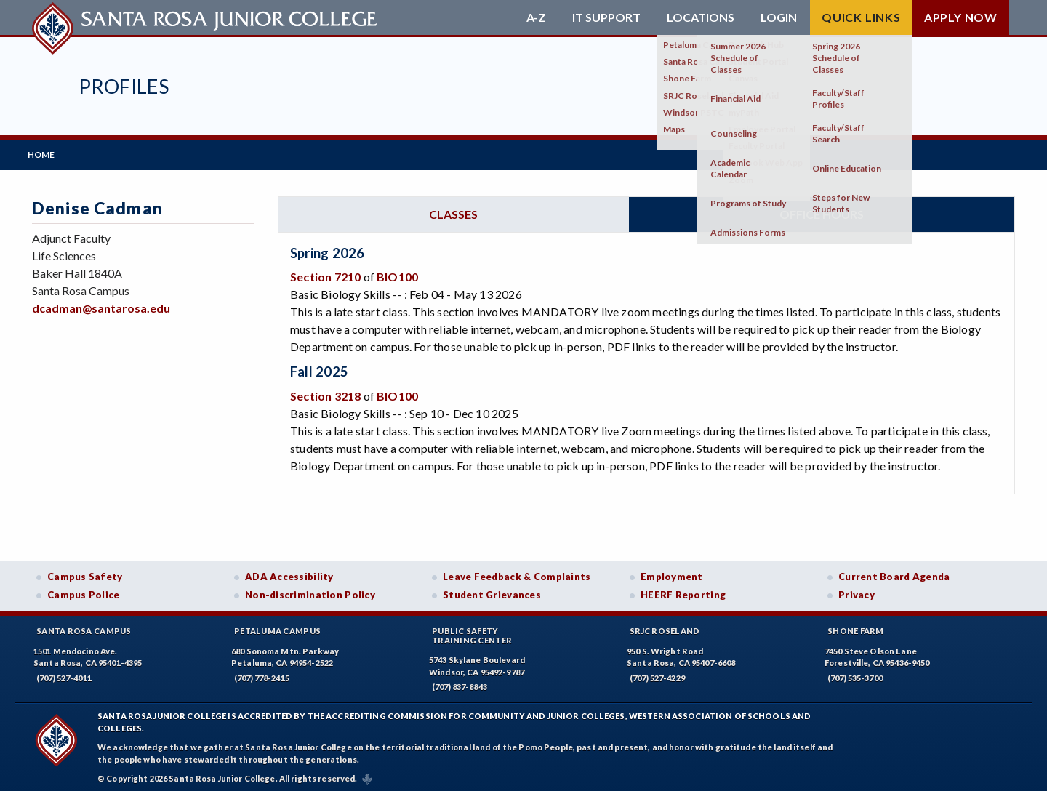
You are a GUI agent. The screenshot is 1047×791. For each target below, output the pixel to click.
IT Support (606, 17)
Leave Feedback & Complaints (516, 572)
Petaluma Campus (277, 626)
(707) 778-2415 (261, 673)
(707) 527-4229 (657, 673)
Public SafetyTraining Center (472, 631)
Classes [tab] (453, 210)
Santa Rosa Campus (84, 626)
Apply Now (961, 17)
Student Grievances (492, 591)
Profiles (124, 86)
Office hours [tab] (821, 210)
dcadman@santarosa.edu (101, 304)
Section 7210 (325, 273)
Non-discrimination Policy (310, 591)
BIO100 (397, 273)
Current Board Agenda (894, 572)
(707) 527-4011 (64, 673)
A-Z (536, 17)
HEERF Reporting (683, 591)
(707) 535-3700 (855, 673)
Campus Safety (85, 572)
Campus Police (83, 591)
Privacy (856, 591)
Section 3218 (325, 391)
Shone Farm (855, 626)
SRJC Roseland (665, 626)
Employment (672, 572)
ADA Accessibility (289, 572)
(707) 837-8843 (459, 683)
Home (45, 152)
